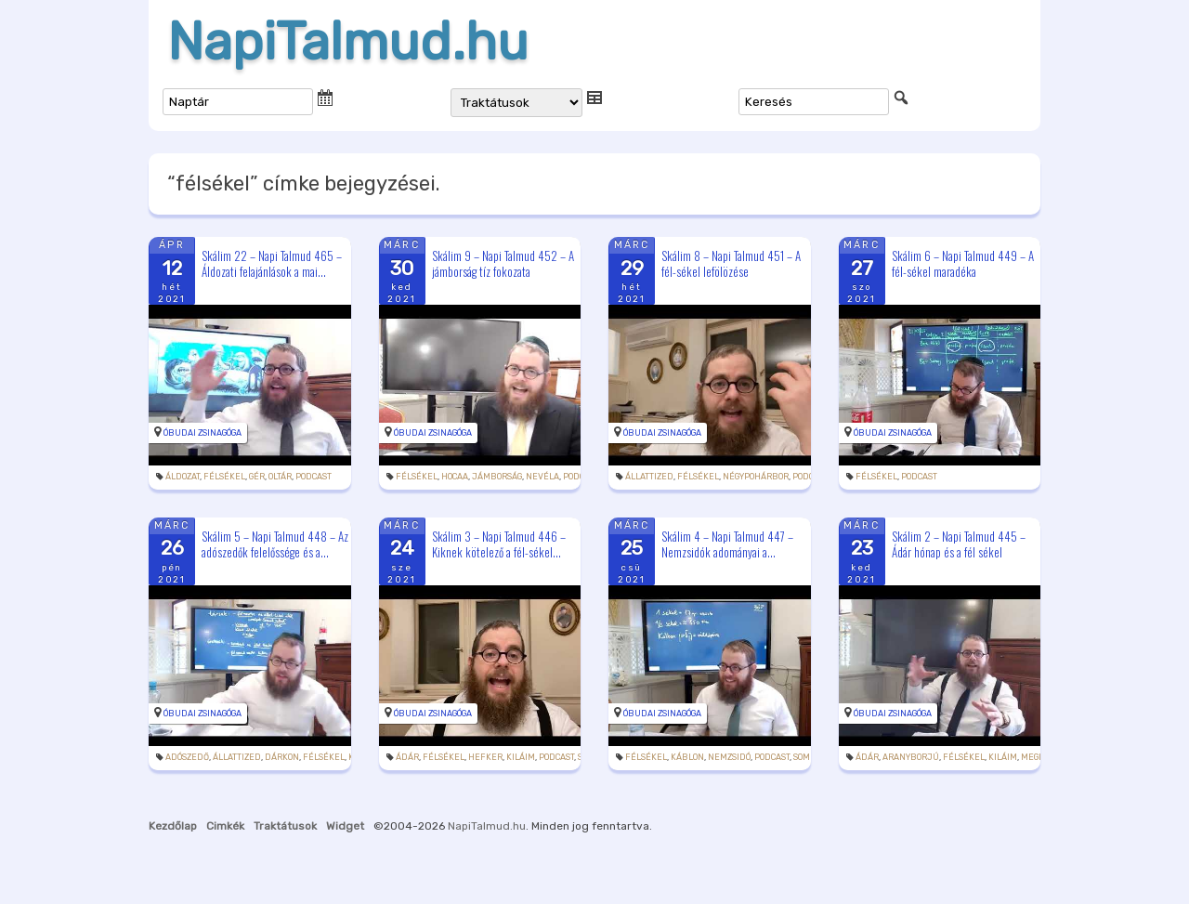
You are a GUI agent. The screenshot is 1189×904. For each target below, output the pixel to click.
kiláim (520, 757)
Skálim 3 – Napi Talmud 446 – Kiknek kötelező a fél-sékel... (499, 544)
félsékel (224, 476)
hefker (485, 757)
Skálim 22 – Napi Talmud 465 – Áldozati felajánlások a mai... (272, 263)
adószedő (187, 757)
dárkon (282, 757)
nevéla (542, 476)
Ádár (407, 757)
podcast (313, 476)
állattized (649, 476)
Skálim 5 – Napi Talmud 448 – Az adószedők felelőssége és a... (275, 544)
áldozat (182, 476)
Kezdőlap (173, 825)
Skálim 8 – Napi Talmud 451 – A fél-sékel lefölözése (731, 263)
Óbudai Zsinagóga (202, 433)
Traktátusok (285, 825)
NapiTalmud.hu (348, 41)
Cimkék (225, 825)
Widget (345, 825)
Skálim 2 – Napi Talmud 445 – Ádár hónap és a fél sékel (959, 544)
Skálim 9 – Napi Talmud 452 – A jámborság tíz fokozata (503, 263)
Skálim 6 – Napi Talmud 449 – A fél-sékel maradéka (963, 263)
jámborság (497, 476)
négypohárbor (756, 476)
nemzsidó (729, 757)
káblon (687, 757)
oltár (280, 476)
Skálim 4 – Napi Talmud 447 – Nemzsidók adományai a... (727, 544)
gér (257, 476)
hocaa (454, 476)
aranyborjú (910, 757)
